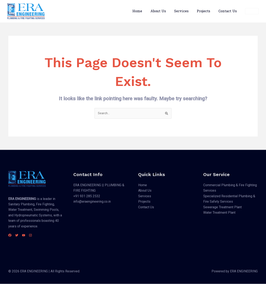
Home (145, 11)
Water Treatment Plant (219, 213)
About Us (164, 11)
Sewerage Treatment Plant (222, 207)
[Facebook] (9, 235)
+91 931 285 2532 (86, 196)
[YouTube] (28, 235)
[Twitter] (19, 235)
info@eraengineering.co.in (92, 202)
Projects (206, 11)
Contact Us (228, 11)
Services (185, 11)
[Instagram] (37, 235)
